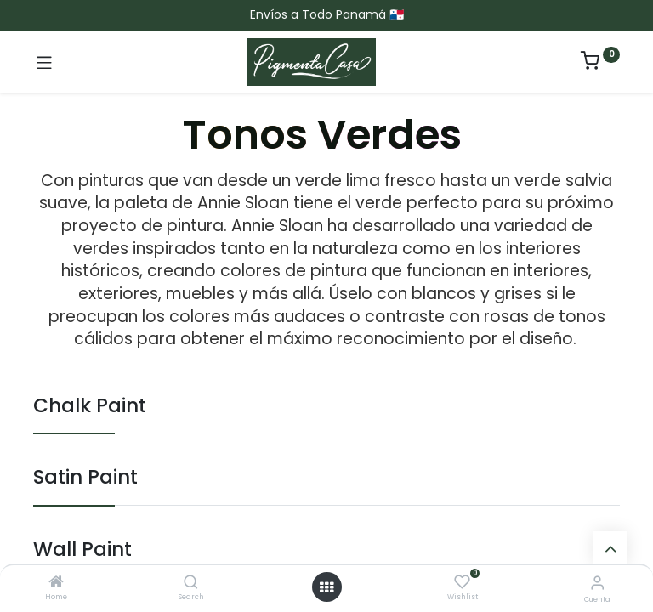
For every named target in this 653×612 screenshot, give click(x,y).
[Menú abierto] (326, 587)
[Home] (56, 583)
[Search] (191, 583)
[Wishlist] (462, 582)
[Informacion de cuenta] (597, 582)
